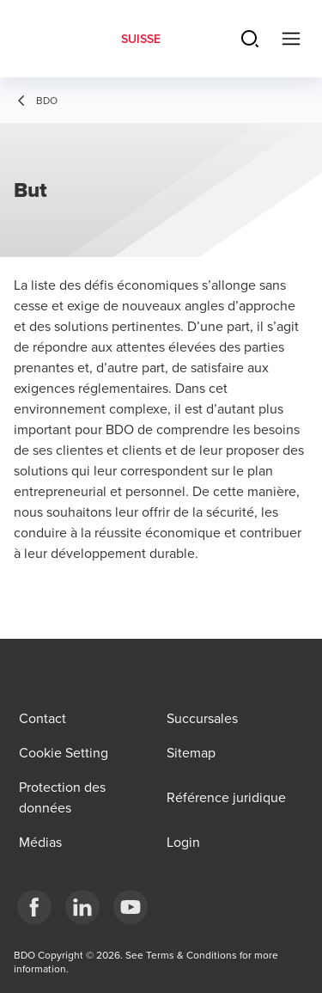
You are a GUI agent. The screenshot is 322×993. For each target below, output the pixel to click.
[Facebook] (34, 907)
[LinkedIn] (82, 907)
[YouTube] (130, 907)
